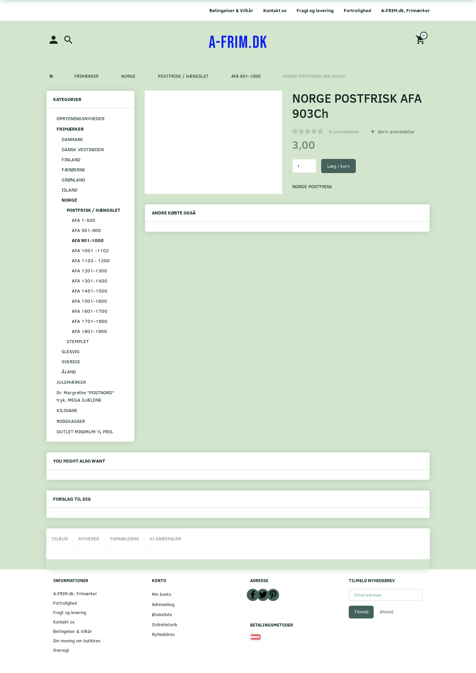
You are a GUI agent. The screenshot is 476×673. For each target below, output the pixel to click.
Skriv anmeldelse (395, 131)
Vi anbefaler (165, 538)
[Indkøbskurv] (421, 39)
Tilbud (60, 538)
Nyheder (88, 538)
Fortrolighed (357, 10)
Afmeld (386, 612)
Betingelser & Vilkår (231, 10)
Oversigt (61, 650)
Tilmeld (361, 612)
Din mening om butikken (76, 640)
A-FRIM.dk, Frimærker (405, 10)
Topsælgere (124, 538)
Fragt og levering (315, 10)
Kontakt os (274, 10)
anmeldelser (344, 131)
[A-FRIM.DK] (238, 43)
